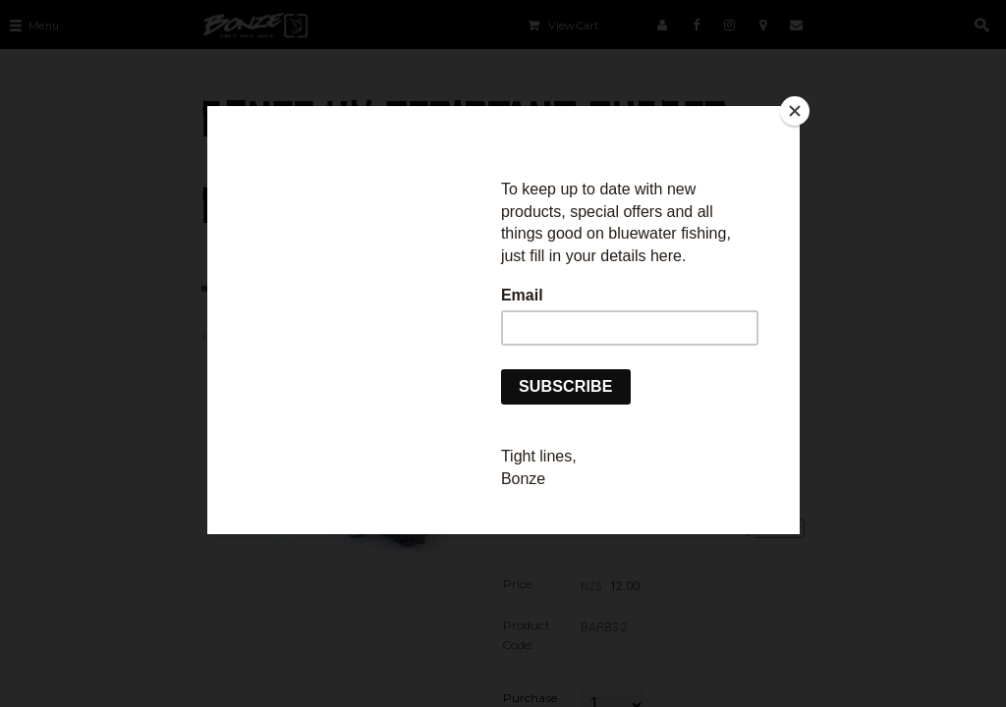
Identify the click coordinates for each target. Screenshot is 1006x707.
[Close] (795, 111)
